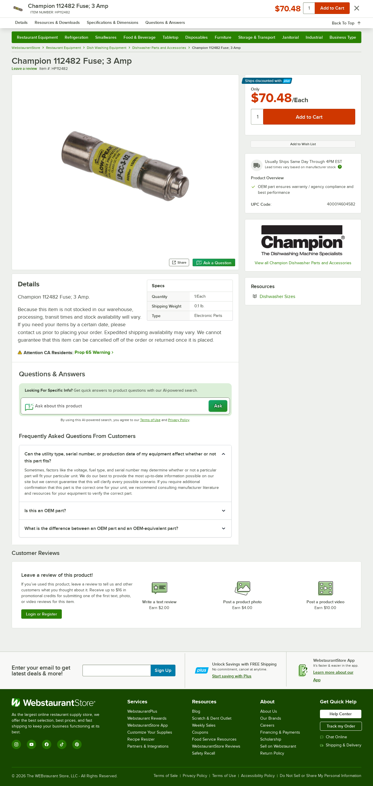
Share (179, 262)
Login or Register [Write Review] (41, 614)
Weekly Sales (204, 725)
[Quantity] (257, 117)
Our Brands (270, 718)
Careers (267, 725)
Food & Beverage (140, 37)
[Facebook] (46, 744)
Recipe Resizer (141, 739)
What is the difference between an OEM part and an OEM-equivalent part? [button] (101, 528)
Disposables (196, 37)
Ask (218, 406)
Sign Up (163, 670)
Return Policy (272, 753)
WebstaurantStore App (147, 725)
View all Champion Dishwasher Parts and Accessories (303, 263)
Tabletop (170, 37)
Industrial (314, 37)
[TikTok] (61, 744)
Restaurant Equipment (37, 37)
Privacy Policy (178, 420)
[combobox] (179, 20)
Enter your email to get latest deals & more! (41, 670)
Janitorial (290, 37)
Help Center (341, 714)
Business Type (343, 37)
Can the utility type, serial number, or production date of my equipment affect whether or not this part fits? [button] (120, 457)
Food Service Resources (214, 739)
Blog (196, 711)
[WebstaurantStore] (60, 702)
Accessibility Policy (258, 776)
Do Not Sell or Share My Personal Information (320, 776)
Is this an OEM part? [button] (45, 510)
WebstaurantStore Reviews (216, 746)
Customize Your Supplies (149, 732)
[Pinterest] (77, 744)
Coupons (200, 732)
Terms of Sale (166, 776)
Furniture (223, 37)
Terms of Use (150, 420)
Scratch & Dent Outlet (211, 718)
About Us (268, 711)
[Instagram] (16, 744)
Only (255, 89)
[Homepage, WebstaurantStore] (61, 20)
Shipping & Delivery (340, 745)
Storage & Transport (256, 37)
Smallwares (106, 37)
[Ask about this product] (125, 406)
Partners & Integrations (148, 746)
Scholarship (270, 739)
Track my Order (341, 726)
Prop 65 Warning (92, 352)
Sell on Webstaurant (278, 746)
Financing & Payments (280, 732)
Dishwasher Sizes (295, 296)
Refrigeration (76, 37)
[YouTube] (31, 744)
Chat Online (333, 737)
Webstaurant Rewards (147, 718)
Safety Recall (203, 753)
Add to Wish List (303, 144)
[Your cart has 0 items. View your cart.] (352, 20)
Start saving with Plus (231, 676)
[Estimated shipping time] (340, 166)
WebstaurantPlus (142, 711)
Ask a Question (213, 262)
